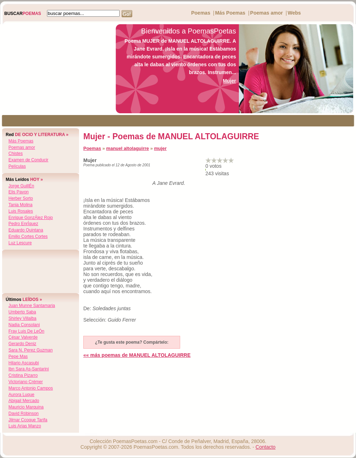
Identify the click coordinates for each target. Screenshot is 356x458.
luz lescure (20, 242)
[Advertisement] (55, 68)
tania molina (20, 204)
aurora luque (22, 394)
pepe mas (18, 356)
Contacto (266, 447)
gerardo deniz (22, 343)
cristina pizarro (23, 375)
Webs (294, 13)
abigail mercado (24, 400)
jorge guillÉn (21, 185)
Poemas (200, 13)
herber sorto (21, 198)
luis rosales (21, 211)
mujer (160, 148)
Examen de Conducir (28, 159)
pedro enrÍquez (23, 223)
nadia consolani (24, 324)
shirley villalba (23, 318)
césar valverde (23, 337)
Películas (17, 166)
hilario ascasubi (24, 362)
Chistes (16, 153)
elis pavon (19, 191)
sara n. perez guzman (31, 350)
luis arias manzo (25, 425)
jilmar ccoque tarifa (28, 419)
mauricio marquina (26, 407)
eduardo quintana (26, 230)
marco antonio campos (31, 388)
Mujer (229, 81)
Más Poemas (230, 13)
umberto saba (22, 311)
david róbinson (24, 413)
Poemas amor (266, 13)
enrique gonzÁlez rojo (31, 217)
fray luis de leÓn (26, 331)
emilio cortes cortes (28, 236)
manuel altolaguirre (127, 148)
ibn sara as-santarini (29, 368)
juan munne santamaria (32, 305)
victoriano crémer (26, 381)
